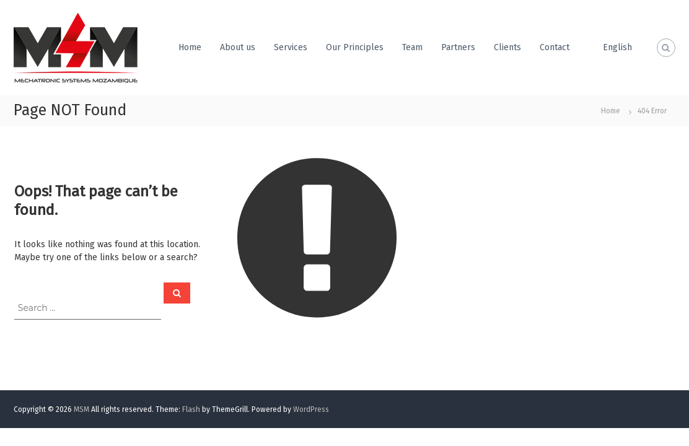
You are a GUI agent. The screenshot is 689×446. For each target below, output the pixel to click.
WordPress (311, 409)
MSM (81, 409)
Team (412, 47)
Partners (458, 47)
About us (237, 47)
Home (189, 47)
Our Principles (355, 47)
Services (290, 47)
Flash (191, 409)
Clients (507, 47)
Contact (554, 47)
